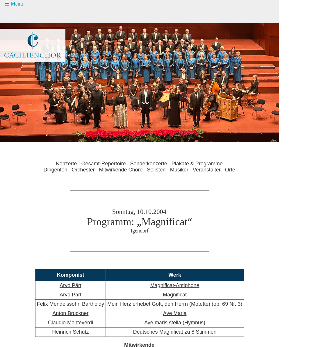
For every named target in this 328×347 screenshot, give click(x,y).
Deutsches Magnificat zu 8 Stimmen (174, 332)
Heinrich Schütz (70, 332)
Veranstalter (207, 170)
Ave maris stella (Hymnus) (174, 322)
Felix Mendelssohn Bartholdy (70, 304)
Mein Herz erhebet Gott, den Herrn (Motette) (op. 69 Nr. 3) (174, 304)
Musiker (179, 170)
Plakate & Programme (197, 164)
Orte (230, 170)
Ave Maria (175, 313)
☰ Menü (14, 4)
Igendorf (140, 231)
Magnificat (175, 295)
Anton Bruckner (70, 313)
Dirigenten (55, 170)
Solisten (156, 170)
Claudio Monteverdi (70, 322)
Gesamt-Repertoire (103, 164)
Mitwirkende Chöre (121, 170)
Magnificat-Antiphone (174, 285)
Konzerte (66, 164)
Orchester (83, 170)
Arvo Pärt (70, 285)
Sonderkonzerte (148, 164)
